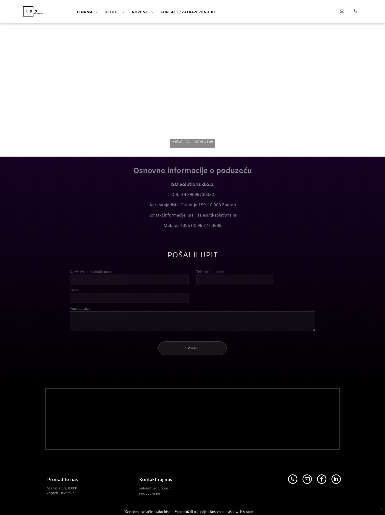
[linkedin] (336, 479)
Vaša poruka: (80, 308)
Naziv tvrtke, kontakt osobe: (92, 271)
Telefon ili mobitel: (210, 271)
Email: (75, 290)
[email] (342, 11)
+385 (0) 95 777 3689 (200, 225)
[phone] (355, 11)
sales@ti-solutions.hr (217, 215)
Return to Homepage (193, 141)
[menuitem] (87, 12)
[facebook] (321, 479)
